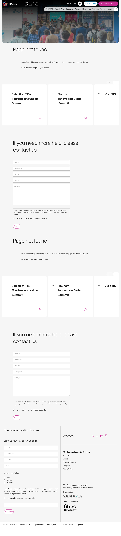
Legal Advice (38, 525)
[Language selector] (80, 4)
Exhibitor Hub (90, 4)
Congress (66, 466)
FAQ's (74, 3)
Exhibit (9, 480)
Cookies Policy (67, 525)
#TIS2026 (68, 436)
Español (80, 525)
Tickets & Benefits (69, 462)
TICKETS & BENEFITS (108, 4)
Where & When (68, 469)
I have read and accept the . (31, 218)
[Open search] (116, 9)
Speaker (10, 482)
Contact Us (68, 3)
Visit (8, 477)
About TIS (66, 455)
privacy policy (41, 218)
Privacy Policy (52, 525)
